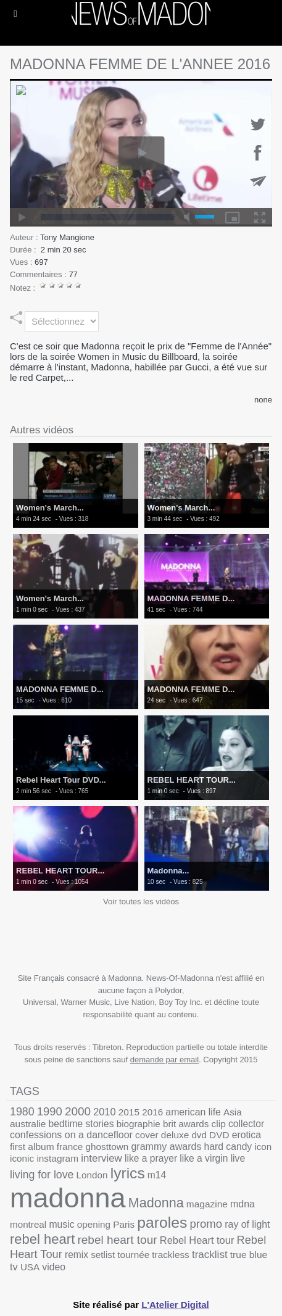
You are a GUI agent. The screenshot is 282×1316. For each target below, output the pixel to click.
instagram (57, 1158)
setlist (103, 1254)
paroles (162, 1222)
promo (205, 1223)
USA (29, 1267)
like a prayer (151, 1158)
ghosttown (107, 1146)
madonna (68, 1198)
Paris (124, 1224)
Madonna (156, 1202)
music (61, 1224)
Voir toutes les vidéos (141, 901)
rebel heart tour (117, 1239)
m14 (156, 1175)
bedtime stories (81, 1123)
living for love (41, 1174)
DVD (219, 1135)
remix (76, 1254)
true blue (248, 1254)
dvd (199, 1135)
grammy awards (166, 1146)
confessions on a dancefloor (71, 1135)
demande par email (164, 1059)
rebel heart (42, 1239)
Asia (232, 1112)
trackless (170, 1254)
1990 (49, 1111)
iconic (22, 1158)
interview (101, 1158)
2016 (152, 1112)
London (92, 1175)
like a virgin (204, 1158)
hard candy (228, 1146)
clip (219, 1123)
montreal (28, 1224)
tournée (133, 1254)
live (238, 1158)
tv (14, 1266)
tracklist (210, 1254)
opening (93, 1224)
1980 (22, 1112)
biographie (138, 1123)
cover (147, 1135)
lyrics (127, 1173)
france (70, 1146)
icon (263, 1146)
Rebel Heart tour (197, 1240)
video (53, 1267)
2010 (104, 1111)
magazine (207, 1204)
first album (32, 1146)
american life (193, 1112)
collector (246, 1123)
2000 (78, 1111)
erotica (246, 1135)
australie (28, 1123)
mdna (242, 1204)
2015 (128, 1112)
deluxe (175, 1135)
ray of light (247, 1224)
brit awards (186, 1123)
